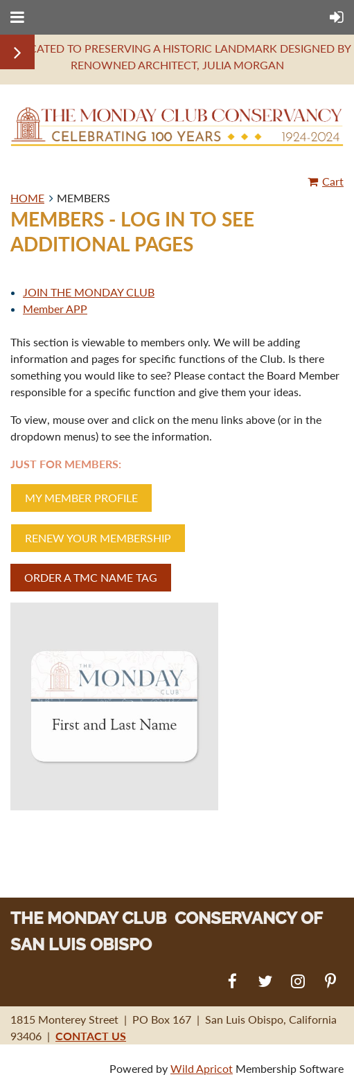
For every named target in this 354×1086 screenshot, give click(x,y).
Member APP (55, 308)
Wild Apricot (201, 1068)
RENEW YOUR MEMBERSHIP (98, 537)
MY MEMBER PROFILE (81, 497)
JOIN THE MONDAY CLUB (88, 292)
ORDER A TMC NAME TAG (90, 577)
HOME (27, 197)
